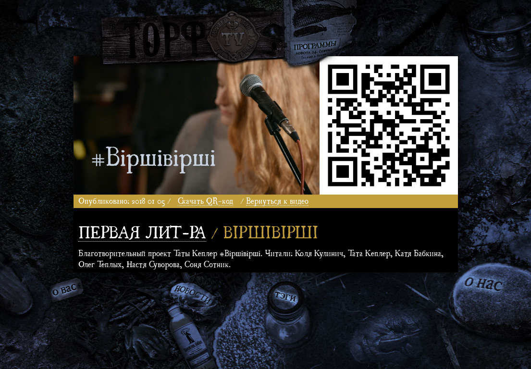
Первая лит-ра (142, 231)
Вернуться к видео (277, 200)
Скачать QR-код (205, 200)
